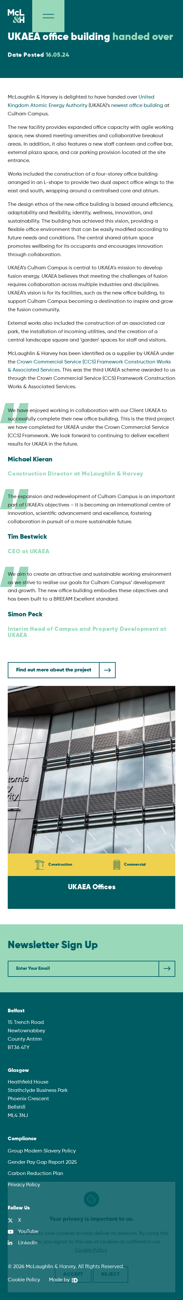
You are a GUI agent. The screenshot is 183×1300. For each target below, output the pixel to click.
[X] (14, 1220)
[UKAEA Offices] (91, 797)
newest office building (137, 105)
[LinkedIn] (22, 1242)
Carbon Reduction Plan (35, 1173)
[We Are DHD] (63, 1280)
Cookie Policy (24, 1280)
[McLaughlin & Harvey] (16, 16)
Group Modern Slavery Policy (42, 1151)
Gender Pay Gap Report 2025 (42, 1162)
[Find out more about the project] (62, 670)
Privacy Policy (24, 1185)
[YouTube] (23, 1231)
